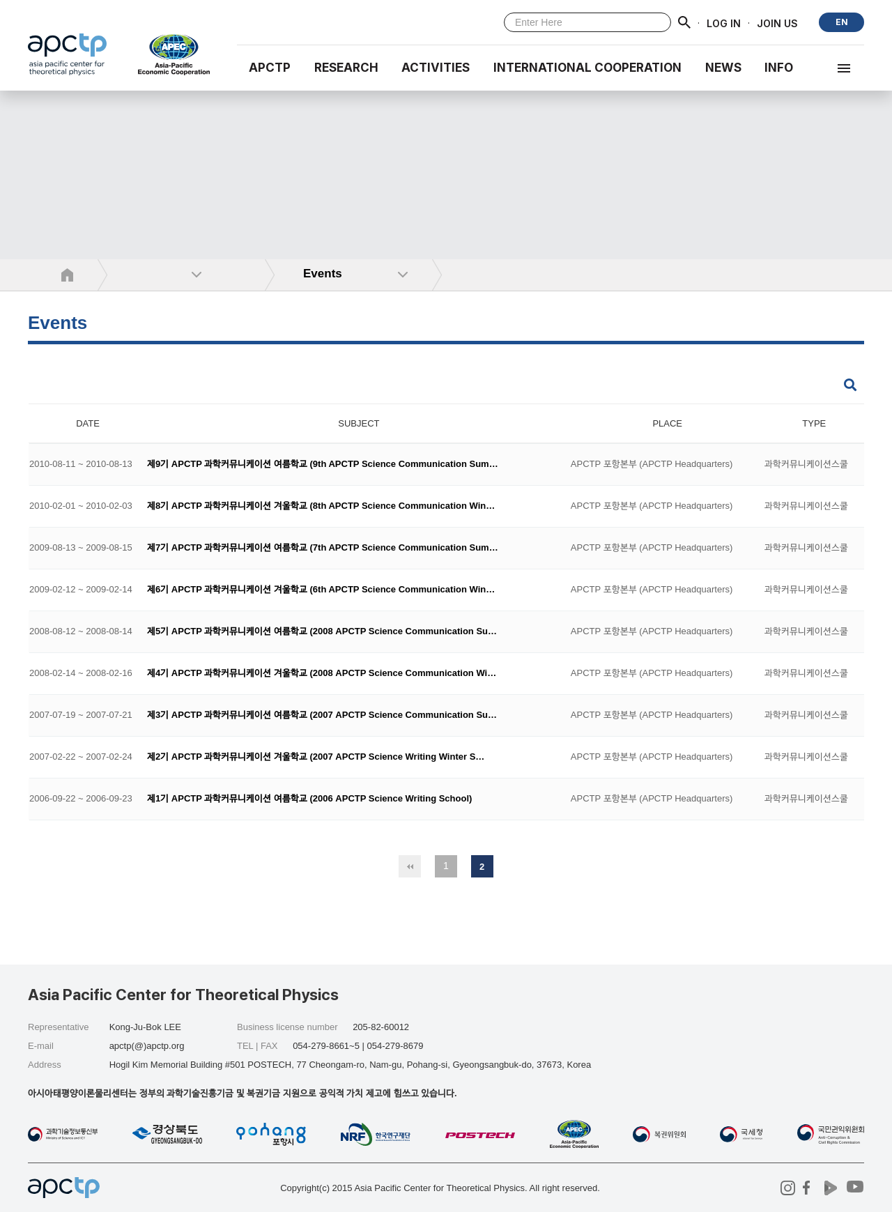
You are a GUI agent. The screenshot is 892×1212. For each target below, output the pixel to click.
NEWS (723, 68)
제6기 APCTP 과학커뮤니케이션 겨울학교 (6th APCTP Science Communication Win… (321, 590)
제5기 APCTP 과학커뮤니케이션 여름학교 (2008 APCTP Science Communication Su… (322, 632)
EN (842, 22)
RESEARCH (346, 68)
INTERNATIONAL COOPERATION (587, 68)
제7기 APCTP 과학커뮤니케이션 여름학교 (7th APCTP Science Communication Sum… (322, 548)
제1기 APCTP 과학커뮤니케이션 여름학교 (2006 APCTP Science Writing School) (309, 799)
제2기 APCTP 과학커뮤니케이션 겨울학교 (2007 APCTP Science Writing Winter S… (315, 757)
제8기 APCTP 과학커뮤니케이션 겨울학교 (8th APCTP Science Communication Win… (321, 506)
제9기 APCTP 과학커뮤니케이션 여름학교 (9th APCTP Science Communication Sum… (322, 464)
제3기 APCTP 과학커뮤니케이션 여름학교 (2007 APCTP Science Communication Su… (322, 715)
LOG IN (724, 23)
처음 (410, 866)
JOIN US (777, 23)
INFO (778, 68)
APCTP (270, 68)
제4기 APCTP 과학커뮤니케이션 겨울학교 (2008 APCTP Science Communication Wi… (321, 673)
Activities (435, 68)
